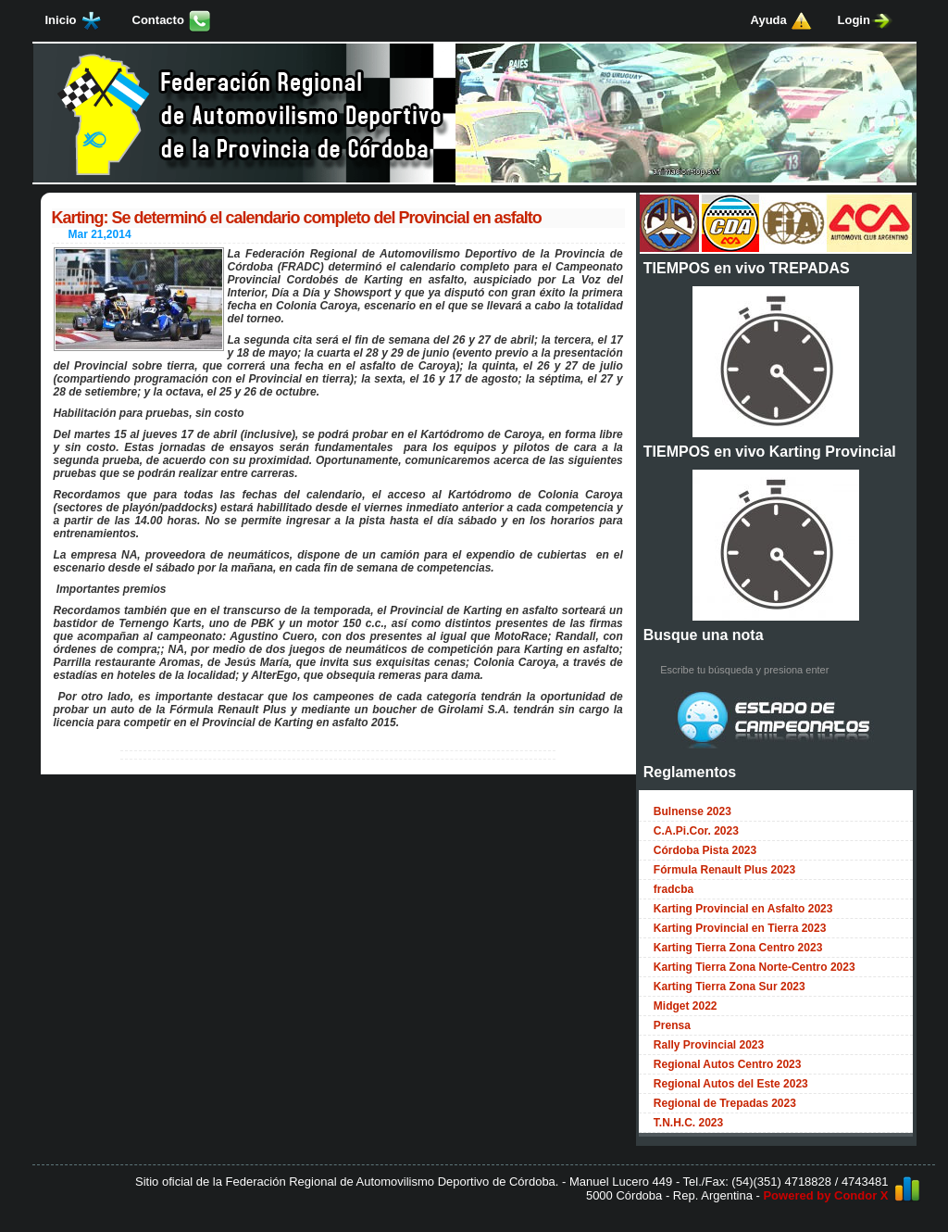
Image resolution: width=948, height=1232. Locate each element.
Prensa (672, 1025)
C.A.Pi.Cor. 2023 (696, 830)
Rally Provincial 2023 (709, 1044)
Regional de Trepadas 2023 (725, 1103)
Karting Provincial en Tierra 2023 (740, 928)
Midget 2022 (685, 1005)
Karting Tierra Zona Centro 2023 (738, 947)
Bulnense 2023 (692, 811)
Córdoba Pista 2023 (705, 850)
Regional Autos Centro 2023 (728, 1064)
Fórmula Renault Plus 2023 (724, 869)
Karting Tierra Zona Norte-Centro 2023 (754, 967)
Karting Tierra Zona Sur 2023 (729, 986)
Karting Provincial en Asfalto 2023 (743, 908)
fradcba (673, 889)
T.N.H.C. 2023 (688, 1122)
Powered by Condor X (825, 1195)
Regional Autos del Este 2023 (731, 1083)
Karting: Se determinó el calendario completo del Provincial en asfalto (297, 217)
